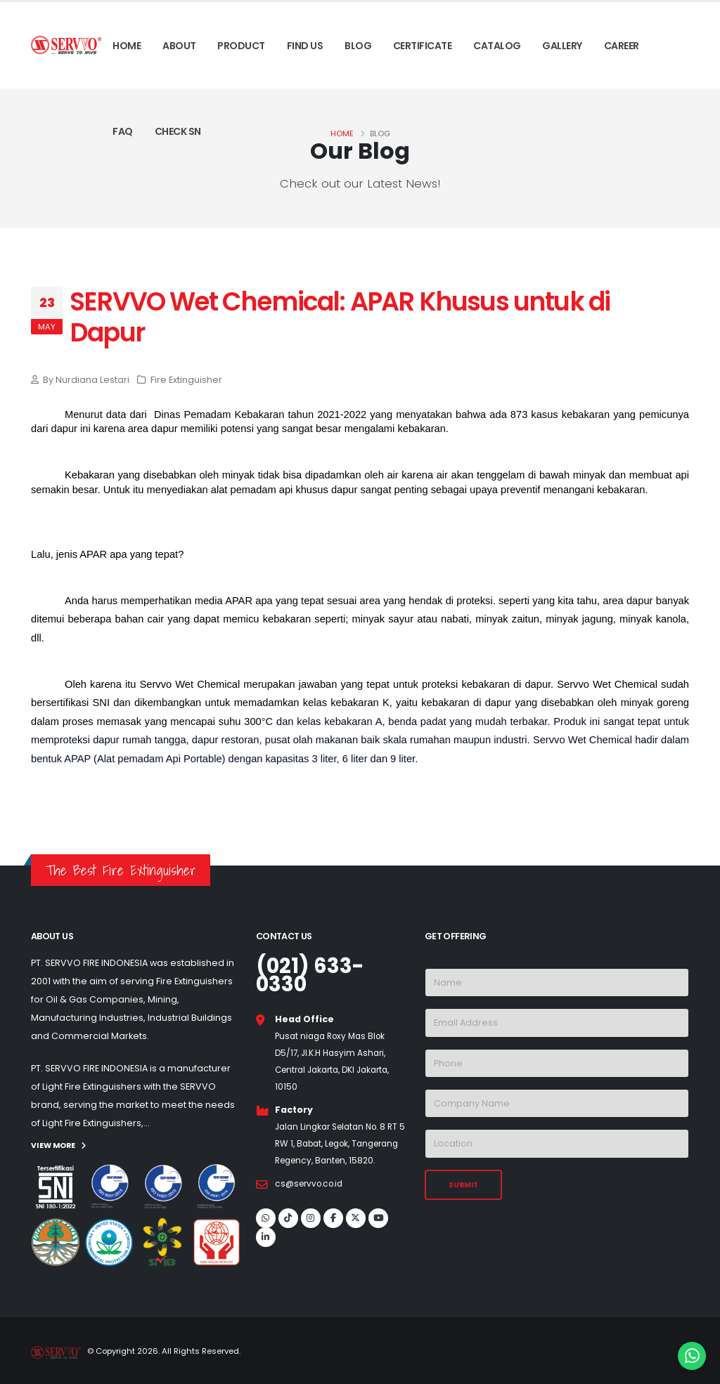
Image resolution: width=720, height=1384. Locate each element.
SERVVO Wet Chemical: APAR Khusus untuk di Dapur (340, 317)
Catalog (497, 46)
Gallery (562, 46)
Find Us (305, 46)
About (179, 46)
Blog (358, 46)
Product (241, 46)
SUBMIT (463, 1185)
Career (621, 46)
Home (126, 46)
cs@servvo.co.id (312, 1200)
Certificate (422, 46)
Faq (122, 131)
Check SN (178, 131)
